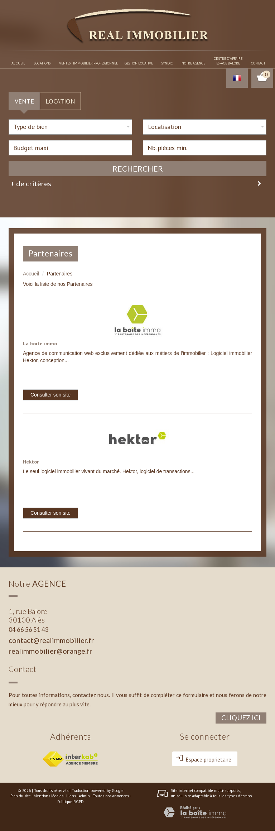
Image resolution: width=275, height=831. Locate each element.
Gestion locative (139, 63)
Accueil (18, 63)
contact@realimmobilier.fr (51, 640)
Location (60, 101)
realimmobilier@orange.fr (50, 651)
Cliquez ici (241, 718)
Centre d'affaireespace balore (228, 61)
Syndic (167, 63)
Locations (42, 63)
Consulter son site (50, 395)
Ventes (65, 63)
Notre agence (193, 63)
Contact (258, 63)
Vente (24, 101)
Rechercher (137, 168)
